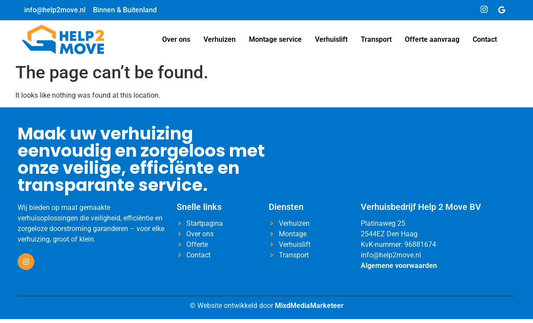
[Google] (501, 10)
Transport (376, 39)
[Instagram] (484, 10)
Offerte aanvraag (432, 39)
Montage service (275, 39)
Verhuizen (220, 39)
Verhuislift (331, 39)
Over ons (176, 39)
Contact (485, 39)
